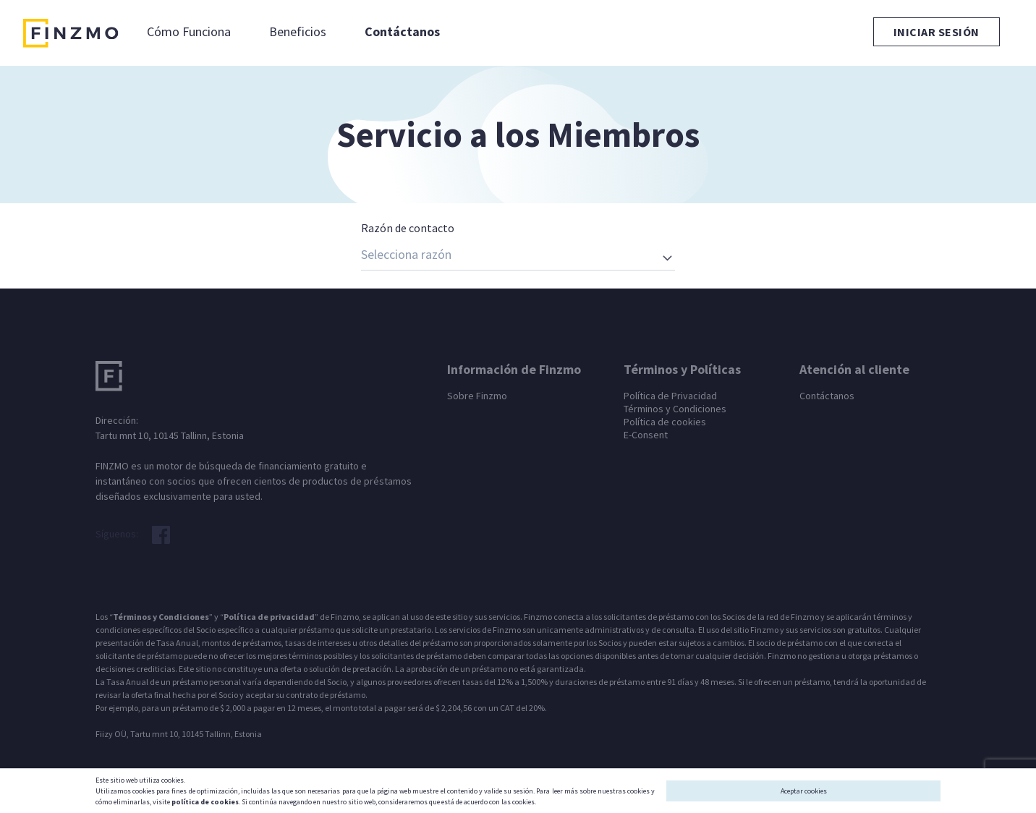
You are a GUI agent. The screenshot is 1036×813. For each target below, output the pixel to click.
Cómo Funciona (189, 31)
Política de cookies (665, 421)
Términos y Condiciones (675, 408)
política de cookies (205, 801)
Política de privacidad (269, 616)
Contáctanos (402, 31)
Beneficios (297, 31)
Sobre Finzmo (477, 395)
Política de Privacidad (670, 395)
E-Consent (646, 434)
